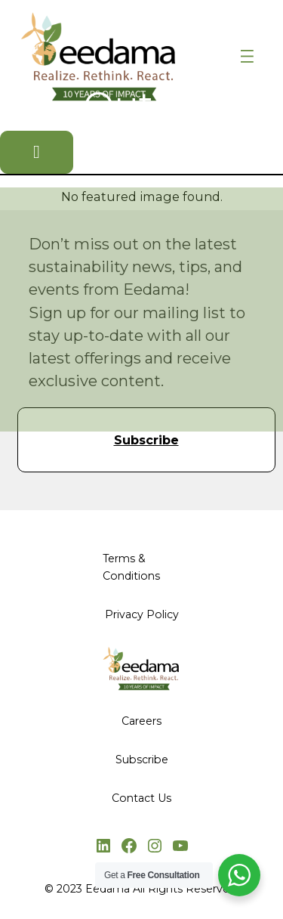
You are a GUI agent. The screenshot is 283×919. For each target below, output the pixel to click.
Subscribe (146, 439)
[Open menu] (247, 56)
